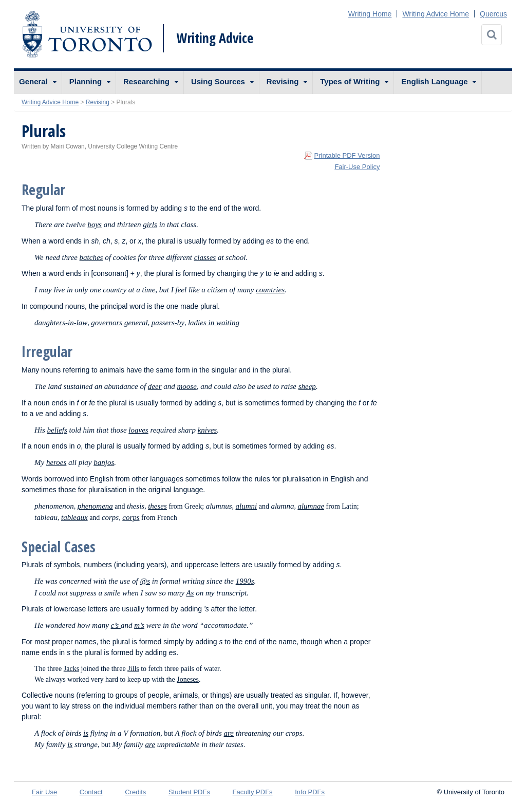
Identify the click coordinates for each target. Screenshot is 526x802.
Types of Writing (350, 81)
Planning (85, 81)
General (33, 81)
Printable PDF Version (347, 155)
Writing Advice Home (435, 14)
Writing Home (370, 14)
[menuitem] (38, 82)
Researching (146, 81)
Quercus (493, 14)
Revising (283, 81)
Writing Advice (215, 38)
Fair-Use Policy (357, 167)
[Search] (491, 34)
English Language (434, 81)
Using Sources (218, 81)
